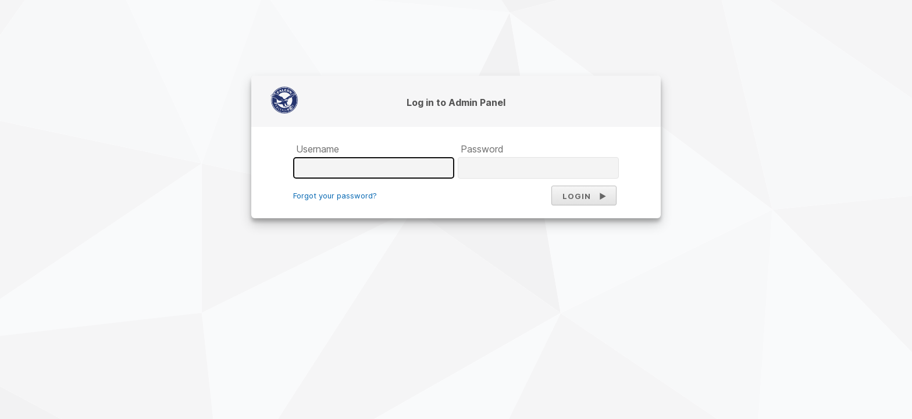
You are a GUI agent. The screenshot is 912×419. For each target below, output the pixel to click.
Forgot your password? (335, 195)
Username (317, 149)
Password (482, 149)
